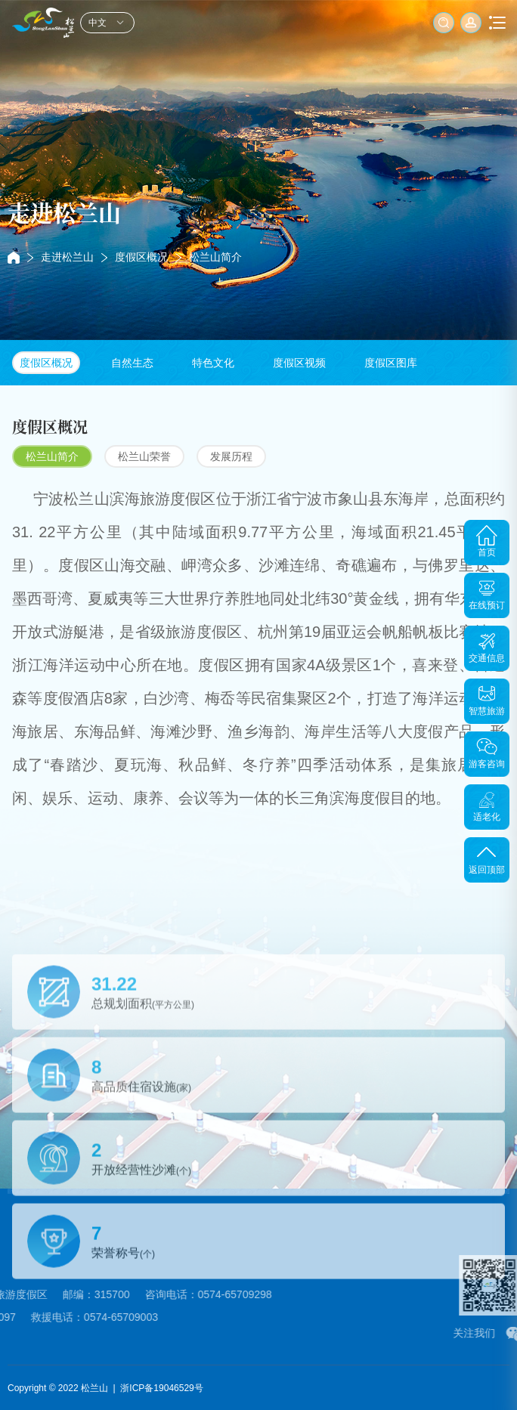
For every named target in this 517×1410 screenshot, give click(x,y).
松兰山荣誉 (144, 456)
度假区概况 (141, 257)
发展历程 (231, 456)
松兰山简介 (215, 257)
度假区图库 (390, 363)
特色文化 (213, 363)
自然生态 (132, 363)
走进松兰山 (67, 257)
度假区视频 (299, 363)
